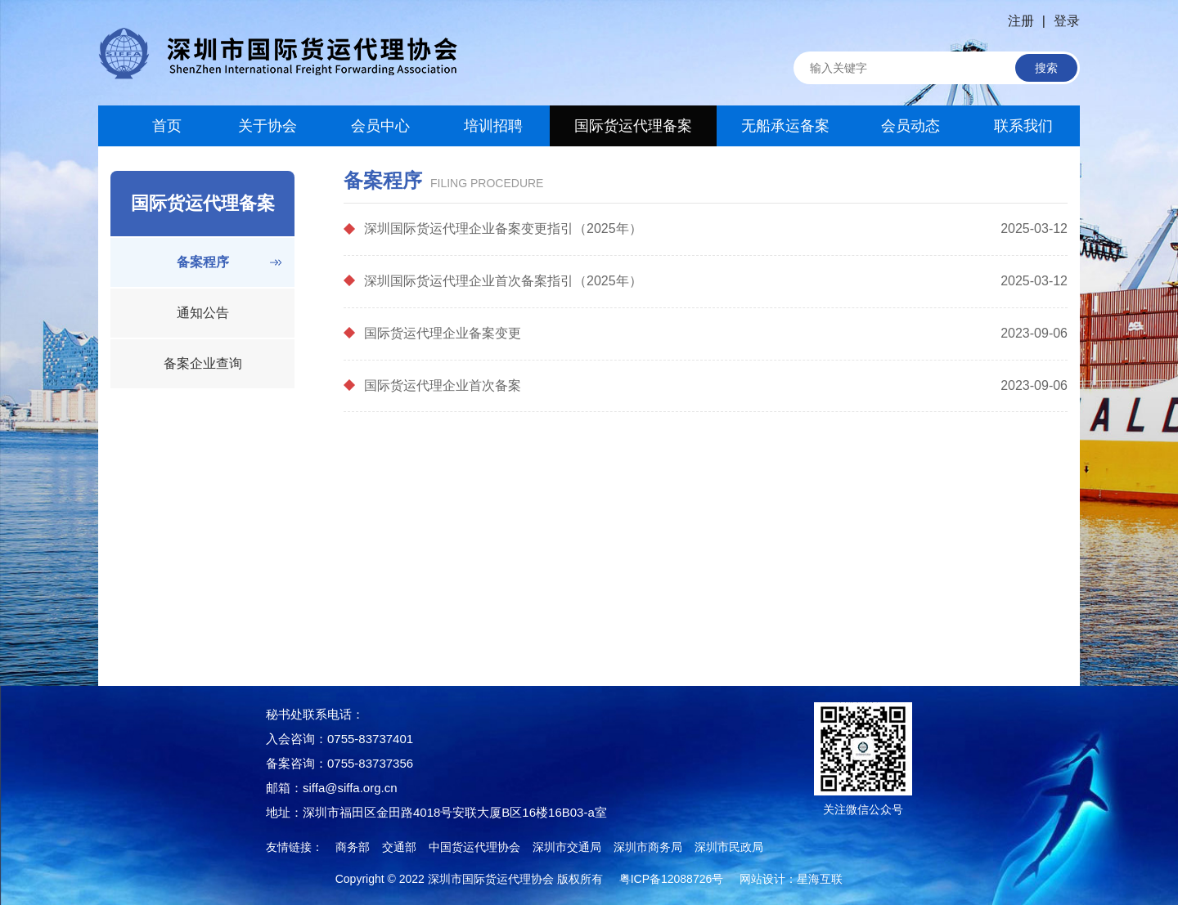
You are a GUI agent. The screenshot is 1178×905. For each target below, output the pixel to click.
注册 (1021, 21)
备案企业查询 (203, 363)
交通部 (399, 846)
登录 (1067, 21)
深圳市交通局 (567, 846)
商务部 (352, 846)
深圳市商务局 (648, 846)
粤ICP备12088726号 (671, 878)
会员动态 (910, 126)
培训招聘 (493, 126)
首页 (155, 126)
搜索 (1046, 67)
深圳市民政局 (729, 846)
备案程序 (203, 262)
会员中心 (380, 126)
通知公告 (203, 313)
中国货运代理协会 (474, 846)
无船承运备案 (785, 126)
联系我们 (1023, 126)
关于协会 (267, 126)
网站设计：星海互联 (791, 878)
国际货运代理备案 (633, 126)
